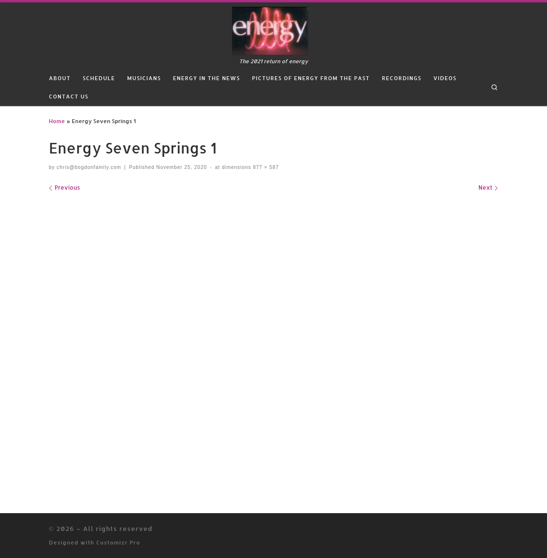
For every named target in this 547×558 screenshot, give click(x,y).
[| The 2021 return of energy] (270, 29)
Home (57, 121)
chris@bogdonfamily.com (89, 167)
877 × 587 (265, 167)
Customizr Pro (118, 542)
